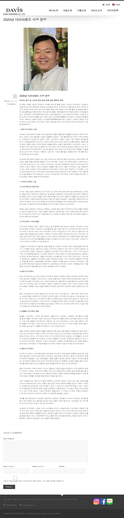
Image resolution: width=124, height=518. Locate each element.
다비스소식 (96, 10)
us (47, 513)
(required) (8, 466)
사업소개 (67, 10)
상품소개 (81, 10)
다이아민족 (112, 10)
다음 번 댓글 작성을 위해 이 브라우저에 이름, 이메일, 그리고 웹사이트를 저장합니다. (33, 481)
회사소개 (53, 10)
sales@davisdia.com (28, 505)
